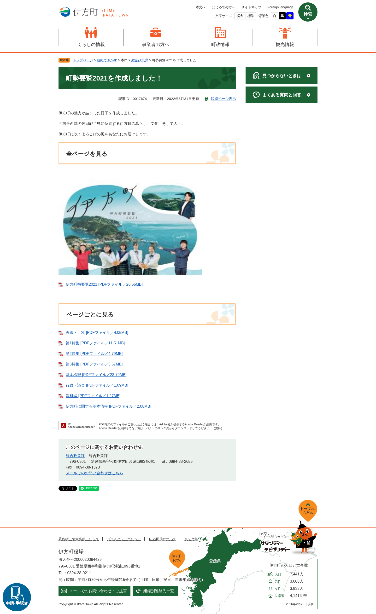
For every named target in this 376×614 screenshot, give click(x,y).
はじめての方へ (223, 7)
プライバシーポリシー (124, 539)
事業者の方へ (155, 44)
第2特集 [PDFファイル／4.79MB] (94, 354)
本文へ (201, 7)
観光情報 (285, 44)
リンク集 (191, 539)
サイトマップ (251, 7)
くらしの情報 (91, 44)
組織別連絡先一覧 (158, 591)
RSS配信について (162, 539)
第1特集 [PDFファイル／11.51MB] (95, 343)
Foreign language (280, 7)
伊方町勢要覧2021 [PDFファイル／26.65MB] (104, 284)
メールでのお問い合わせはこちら (94, 473)
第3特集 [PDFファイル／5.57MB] (94, 364)
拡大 (239, 16)
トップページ (83, 60)
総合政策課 (139, 60)
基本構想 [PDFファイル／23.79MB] (96, 375)
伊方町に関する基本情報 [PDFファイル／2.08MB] (108, 406)
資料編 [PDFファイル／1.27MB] (93, 396)
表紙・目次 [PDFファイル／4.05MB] (97, 332)
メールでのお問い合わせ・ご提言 (98, 591)
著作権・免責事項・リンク (79, 539)
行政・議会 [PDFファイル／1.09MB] (97, 385)
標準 (250, 16)
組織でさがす (107, 60)
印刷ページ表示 (223, 99)
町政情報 (220, 44)
